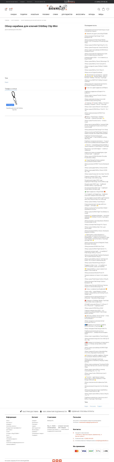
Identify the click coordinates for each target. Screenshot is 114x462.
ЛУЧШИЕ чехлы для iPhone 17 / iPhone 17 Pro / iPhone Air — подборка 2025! (96, 305)
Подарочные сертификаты (13, 427)
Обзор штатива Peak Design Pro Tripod (96, 225)
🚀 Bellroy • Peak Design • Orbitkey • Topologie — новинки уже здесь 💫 (94, 117)
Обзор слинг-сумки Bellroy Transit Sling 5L (96, 336)
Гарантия (9, 436)
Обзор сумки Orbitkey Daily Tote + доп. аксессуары (95, 228)
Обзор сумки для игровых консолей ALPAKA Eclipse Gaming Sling (95, 100)
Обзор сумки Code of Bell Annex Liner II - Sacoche (96, 374)
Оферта (8, 440)
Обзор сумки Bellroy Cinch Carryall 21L (95, 64)
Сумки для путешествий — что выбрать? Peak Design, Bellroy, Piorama (96, 252)
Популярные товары (38, 433)
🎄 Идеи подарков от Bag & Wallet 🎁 (95, 192)
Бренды (92, 14)
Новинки (34, 431)
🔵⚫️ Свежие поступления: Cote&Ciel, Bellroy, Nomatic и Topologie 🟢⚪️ (95, 325)
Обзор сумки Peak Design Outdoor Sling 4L (96, 279)
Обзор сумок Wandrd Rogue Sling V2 (95, 263)
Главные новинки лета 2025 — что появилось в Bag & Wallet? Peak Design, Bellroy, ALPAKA (96, 312)
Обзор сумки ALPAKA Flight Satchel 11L (96, 249)
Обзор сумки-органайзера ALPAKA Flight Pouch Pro (96, 348)
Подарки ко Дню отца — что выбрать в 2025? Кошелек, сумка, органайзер (96, 266)
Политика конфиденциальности (15, 441)
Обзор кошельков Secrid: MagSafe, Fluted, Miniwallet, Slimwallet (96, 243)
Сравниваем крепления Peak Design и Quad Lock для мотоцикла (97, 30)
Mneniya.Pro (50, 421)
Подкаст (99, 406)
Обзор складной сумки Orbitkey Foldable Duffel (96, 67)
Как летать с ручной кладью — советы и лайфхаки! (96, 149)
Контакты (29, 1)
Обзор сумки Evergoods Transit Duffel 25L (96, 48)
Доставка (9, 429)
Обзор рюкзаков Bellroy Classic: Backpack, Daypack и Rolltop (97, 231)
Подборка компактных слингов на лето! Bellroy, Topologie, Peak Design (96, 398)
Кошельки (35, 14)
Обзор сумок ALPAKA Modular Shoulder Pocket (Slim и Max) (96, 157)
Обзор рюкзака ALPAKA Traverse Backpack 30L (97, 165)
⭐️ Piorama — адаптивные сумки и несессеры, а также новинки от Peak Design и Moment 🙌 (95, 379)
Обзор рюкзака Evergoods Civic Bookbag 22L (96, 387)
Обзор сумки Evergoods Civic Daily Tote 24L (97, 174)
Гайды (100, 14)
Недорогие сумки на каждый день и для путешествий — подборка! (96, 153)
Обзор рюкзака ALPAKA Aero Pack (94, 246)
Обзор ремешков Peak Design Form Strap (96, 130)
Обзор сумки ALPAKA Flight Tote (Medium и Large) (97, 212)
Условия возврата (11, 438)
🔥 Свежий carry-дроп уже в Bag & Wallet (96, 34)
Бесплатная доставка (12, 1)
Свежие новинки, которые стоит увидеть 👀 (96, 276)
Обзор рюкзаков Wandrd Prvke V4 (94, 273)
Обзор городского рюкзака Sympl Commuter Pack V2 (94, 322)
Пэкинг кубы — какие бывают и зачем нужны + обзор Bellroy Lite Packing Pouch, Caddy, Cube (96, 293)
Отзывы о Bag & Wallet (12, 433)
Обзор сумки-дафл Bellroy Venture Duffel (96, 168)
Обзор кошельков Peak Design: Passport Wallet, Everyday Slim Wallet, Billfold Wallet (96, 133)
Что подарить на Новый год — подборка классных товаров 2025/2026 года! (96, 195)
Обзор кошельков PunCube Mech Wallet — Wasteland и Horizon (96, 209)
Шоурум (22, 1)
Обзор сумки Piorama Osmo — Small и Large (95, 121)
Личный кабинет (10, 443)
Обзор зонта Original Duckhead (93, 72)
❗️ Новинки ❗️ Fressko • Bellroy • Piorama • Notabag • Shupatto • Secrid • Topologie (97, 104)
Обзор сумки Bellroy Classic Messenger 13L (97, 61)
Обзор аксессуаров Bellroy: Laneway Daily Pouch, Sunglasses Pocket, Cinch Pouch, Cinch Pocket (96, 126)
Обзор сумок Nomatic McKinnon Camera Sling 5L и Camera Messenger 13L (96, 286)
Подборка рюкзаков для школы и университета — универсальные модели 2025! (96, 333)
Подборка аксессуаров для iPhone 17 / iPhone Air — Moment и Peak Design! (96, 297)
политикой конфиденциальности (88, 422)
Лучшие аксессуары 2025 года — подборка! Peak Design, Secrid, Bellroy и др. (96, 181)
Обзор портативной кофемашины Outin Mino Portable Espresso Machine (96, 54)
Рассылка (93, 406)
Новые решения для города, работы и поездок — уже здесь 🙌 (95, 205)
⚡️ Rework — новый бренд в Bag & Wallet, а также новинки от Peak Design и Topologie (97, 146)
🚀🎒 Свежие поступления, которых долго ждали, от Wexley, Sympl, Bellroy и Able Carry (97, 344)
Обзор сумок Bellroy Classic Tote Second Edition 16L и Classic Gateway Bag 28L (96, 260)
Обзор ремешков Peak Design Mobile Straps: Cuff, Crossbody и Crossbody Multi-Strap (96, 42)
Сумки (55, 14)
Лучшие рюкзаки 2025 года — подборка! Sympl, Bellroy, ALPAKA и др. (96, 189)
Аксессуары (80, 14)
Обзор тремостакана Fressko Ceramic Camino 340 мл (95, 96)
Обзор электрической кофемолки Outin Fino (96, 383)
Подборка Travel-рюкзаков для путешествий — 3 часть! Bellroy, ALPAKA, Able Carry (96, 138)
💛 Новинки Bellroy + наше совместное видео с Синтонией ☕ (96, 270)
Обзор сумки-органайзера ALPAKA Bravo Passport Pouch (96, 51)
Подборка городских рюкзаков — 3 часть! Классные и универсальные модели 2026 (97, 142)
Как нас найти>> (79, 436)
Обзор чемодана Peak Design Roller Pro (96, 329)
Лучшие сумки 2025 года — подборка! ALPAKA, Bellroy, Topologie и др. (95, 185)
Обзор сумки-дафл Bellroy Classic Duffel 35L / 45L (96, 171)
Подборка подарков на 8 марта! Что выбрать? (95, 92)
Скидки (14, 14)
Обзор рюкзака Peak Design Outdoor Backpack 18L (95, 282)
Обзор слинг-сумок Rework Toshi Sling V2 (96, 107)
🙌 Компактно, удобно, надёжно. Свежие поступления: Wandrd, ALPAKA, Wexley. (96, 356)
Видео (6, 82)
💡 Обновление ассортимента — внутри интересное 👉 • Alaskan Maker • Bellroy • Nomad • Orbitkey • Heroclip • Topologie (96, 77)
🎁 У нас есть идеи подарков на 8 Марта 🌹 (96, 88)
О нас (8, 431)
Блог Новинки (15, 20)
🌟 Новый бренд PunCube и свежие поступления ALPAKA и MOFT (95, 161)
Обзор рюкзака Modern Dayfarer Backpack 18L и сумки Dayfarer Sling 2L (97, 256)
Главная (7, 20)
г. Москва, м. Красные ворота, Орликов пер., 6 (88, 435)
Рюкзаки (45, 14)
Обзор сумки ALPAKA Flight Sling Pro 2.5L (96, 45)
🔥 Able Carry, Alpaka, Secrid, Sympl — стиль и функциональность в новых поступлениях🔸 (97, 317)
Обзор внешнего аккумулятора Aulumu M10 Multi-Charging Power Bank (96, 85)
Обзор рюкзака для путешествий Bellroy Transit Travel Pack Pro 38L (96, 391)
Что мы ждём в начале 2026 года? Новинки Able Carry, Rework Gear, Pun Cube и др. (97, 199)
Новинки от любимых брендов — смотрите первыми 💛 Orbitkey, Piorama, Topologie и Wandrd (97, 217)
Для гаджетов (67, 14)
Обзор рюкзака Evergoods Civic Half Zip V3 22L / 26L (97, 339)
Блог (7, 434)
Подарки (23, 14)
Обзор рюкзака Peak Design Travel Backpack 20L (94, 37)
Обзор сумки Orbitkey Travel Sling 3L (95, 202)
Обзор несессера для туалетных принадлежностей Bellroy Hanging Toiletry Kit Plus (96, 361)
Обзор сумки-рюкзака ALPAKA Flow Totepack (95, 114)
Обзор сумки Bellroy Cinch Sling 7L (94, 70)
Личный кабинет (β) (40, 1)
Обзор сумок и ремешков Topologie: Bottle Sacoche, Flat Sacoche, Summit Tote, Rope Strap (97, 366)
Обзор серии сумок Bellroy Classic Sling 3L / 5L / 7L (97, 394)
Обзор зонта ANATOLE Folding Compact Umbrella (96, 81)
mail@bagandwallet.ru (102, 441)
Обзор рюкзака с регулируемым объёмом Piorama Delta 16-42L (97, 221)
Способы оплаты (11, 426)
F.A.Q (7, 421)
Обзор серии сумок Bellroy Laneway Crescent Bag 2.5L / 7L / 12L (95, 370)
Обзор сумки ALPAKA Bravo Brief (94, 308)
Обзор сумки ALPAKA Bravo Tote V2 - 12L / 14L (96, 110)
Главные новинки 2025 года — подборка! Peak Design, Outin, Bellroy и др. (96, 177)
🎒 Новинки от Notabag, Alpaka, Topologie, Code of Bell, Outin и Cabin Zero (97, 301)
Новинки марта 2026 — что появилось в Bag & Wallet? (96, 58)
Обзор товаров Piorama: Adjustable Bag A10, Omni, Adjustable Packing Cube (96, 352)
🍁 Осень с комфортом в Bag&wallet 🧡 (96, 289)
